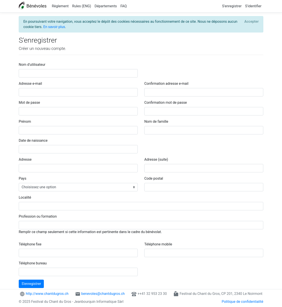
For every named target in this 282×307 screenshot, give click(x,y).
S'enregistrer (231, 6)
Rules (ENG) (81, 6)
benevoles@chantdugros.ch (103, 294)
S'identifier (253, 6)
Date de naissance (33, 140)
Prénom (25, 121)
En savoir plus (54, 27)
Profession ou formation (38, 216)
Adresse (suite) (156, 159)
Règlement (60, 6)
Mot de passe (29, 102)
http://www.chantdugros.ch (47, 294)
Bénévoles (32, 5)
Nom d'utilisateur (32, 64)
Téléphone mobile (158, 244)
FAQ (123, 6)
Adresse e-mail (30, 83)
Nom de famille (156, 121)
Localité (25, 197)
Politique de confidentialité (242, 301)
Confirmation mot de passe (165, 102)
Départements (106, 6)
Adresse (25, 159)
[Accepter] (251, 21)
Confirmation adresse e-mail (166, 83)
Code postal (153, 178)
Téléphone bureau (33, 263)
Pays (22, 178)
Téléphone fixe (30, 244)
